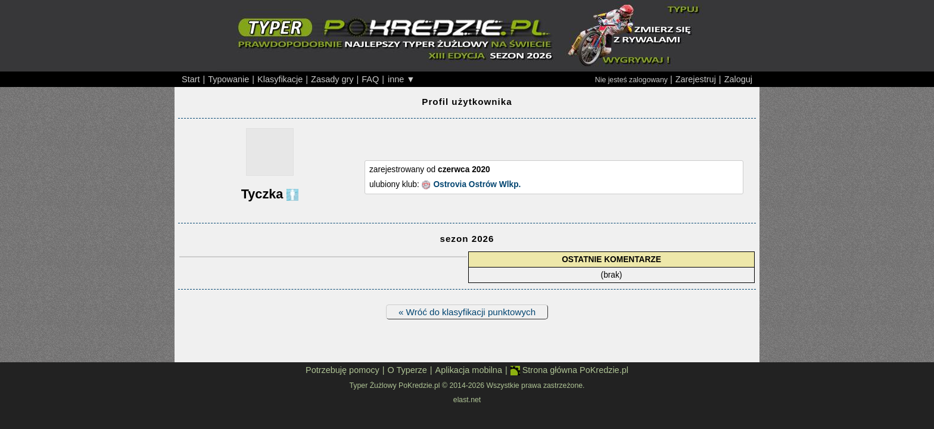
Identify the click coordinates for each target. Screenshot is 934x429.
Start (191, 79)
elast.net (467, 400)
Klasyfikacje (280, 79)
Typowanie (228, 79)
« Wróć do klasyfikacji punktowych (467, 312)
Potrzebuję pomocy (342, 370)
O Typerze (406, 370)
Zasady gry (332, 79)
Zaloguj (738, 79)
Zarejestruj (695, 79)
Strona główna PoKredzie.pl (569, 370)
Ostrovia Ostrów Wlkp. (477, 184)
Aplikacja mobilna (468, 370)
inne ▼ (401, 79)
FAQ (370, 79)
